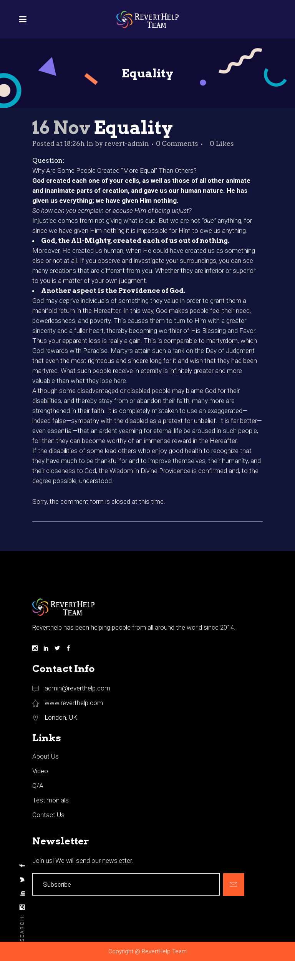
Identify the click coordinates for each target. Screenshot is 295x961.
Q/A (37, 785)
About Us (45, 756)
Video (40, 771)
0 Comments (177, 143)
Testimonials (50, 800)
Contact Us (48, 815)
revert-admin (126, 143)
